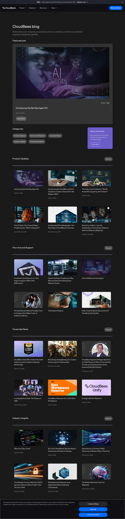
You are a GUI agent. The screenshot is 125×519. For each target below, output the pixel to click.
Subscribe (95, 144)
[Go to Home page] (9, 8)
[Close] (121, 509)
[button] (23, 8)
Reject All (93, 509)
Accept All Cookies (93, 514)
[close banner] (122, 2)
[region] (62, 509)
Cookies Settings (93, 504)
